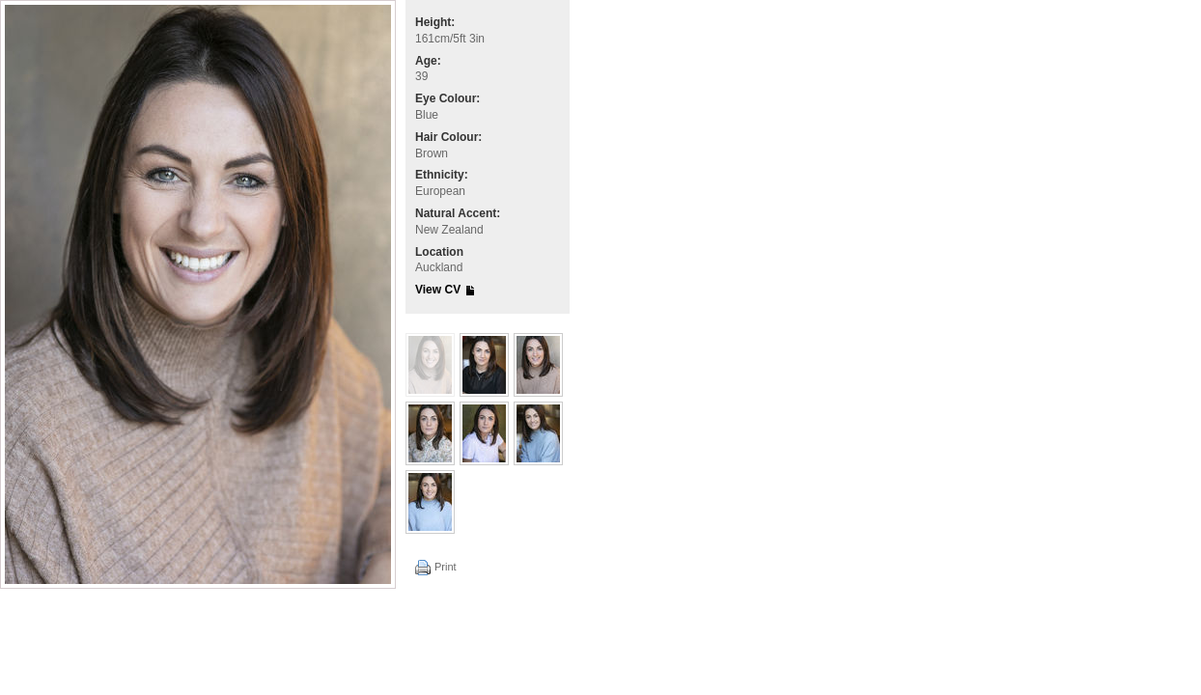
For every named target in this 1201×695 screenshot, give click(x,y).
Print (445, 566)
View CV (438, 289)
